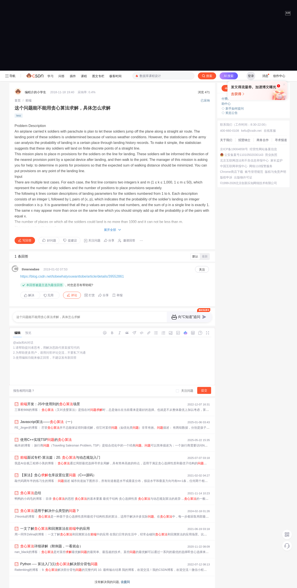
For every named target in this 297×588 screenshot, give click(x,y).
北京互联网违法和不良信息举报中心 (244, 160)
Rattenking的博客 (26, 569)
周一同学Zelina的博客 (29, 534)
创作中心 (279, 76)
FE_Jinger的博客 (26, 427)
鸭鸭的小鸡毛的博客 (28, 498)
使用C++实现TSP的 (46, 439)
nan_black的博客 (26, 552)
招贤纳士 (244, 140)
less (18, 115)
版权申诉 (226, 177)
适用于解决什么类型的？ (49, 511)
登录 (251, 76)
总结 (30, 493)
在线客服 (270, 130)
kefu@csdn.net (251, 130)
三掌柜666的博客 (26, 409)
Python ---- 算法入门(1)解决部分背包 (59, 564)
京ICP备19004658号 (234, 149)
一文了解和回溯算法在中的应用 (55, 528)
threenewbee (30, 269)
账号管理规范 (254, 171)
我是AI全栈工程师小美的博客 (34, 463)
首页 (18, 100)
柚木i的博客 (22, 445)
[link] (18, 100)
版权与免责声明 (275, 171)
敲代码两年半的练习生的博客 (34, 481)
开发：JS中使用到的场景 (50, 404)
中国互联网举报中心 (233, 166)
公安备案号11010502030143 (243, 155)
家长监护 (276, 160)
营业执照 (271, 155)
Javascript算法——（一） (47, 422)
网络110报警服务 (260, 166)
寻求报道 (281, 140)
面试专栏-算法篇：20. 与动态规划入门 (60, 457)
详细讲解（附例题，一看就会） (51, 546)
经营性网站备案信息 (263, 149)
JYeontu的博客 (25, 516)
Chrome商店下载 (231, 171)
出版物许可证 (243, 177)
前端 (28, 100)
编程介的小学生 (35, 92)
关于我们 (226, 140)
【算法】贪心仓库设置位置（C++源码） (58, 475)
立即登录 (219, 111)
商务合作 (263, 140)
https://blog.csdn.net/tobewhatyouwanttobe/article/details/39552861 (72, 276)
